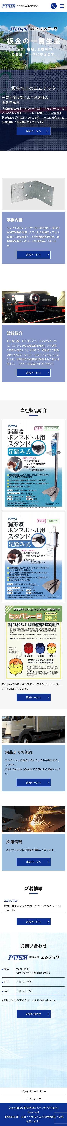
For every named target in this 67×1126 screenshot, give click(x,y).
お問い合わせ (33, 1014)
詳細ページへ (33, 131)
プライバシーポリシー (33, 1091)
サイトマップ (33, 1099)
